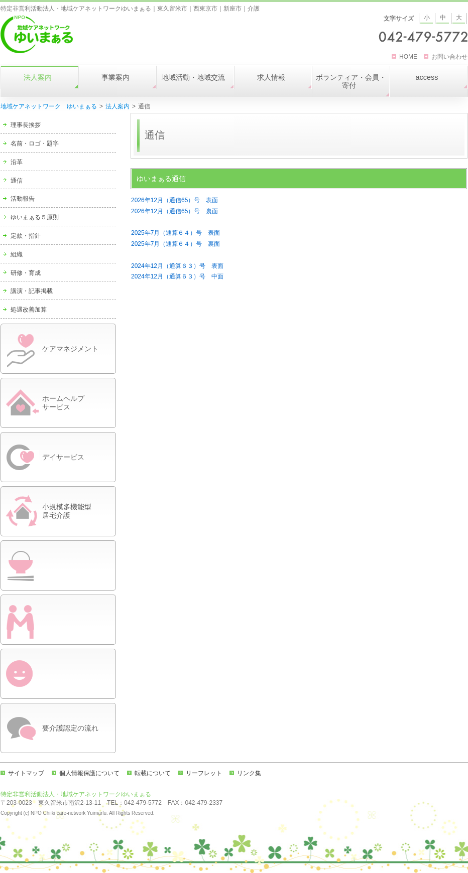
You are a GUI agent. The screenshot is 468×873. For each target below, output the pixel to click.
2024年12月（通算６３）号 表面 (177, 265)
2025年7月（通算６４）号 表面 (175, 232)
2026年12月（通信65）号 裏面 (174, 211)
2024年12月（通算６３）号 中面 (177, 276)
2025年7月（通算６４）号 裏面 (175, 243)
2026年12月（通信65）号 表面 (174, 200)
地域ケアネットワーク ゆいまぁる (49, 106)
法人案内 (117, 106)
